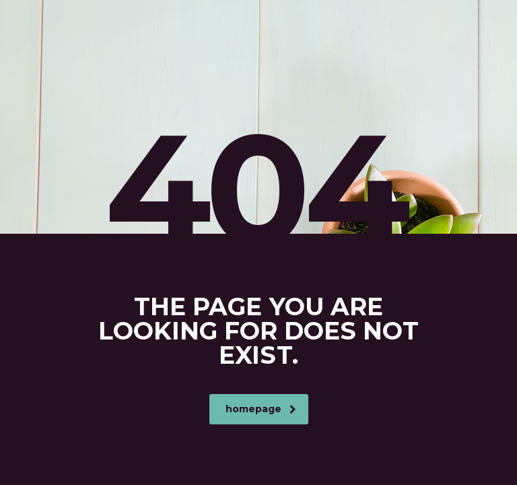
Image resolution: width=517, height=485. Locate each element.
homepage (261, 409)
